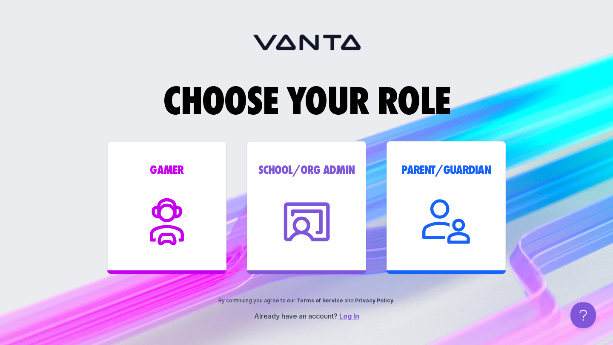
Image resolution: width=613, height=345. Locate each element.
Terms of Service (320, 300)
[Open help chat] (583, 315)
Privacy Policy (374, 300)
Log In (349, 316)
